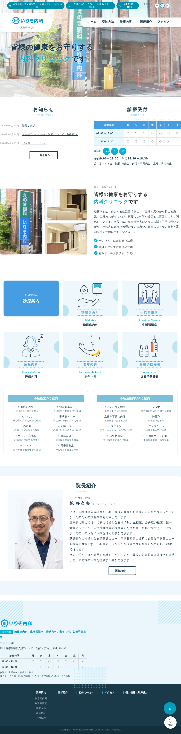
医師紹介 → (122, 570)
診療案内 (41, 692)
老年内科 (41, 713)
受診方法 (108, 21)
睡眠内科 (41, 708)
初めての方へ (86, 692)
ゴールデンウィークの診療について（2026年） (50, 134)
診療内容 (127, 21)
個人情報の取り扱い (136, 692)
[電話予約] (170, 722)
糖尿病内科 (41, 698)
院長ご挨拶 (28, 125)
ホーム (92, 21)
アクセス (164, 21)
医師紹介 (146, 21)
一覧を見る (43, 155)
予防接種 (41, 718)
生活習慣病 (41, 703)
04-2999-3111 (126, 5)
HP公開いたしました (34, 143)
